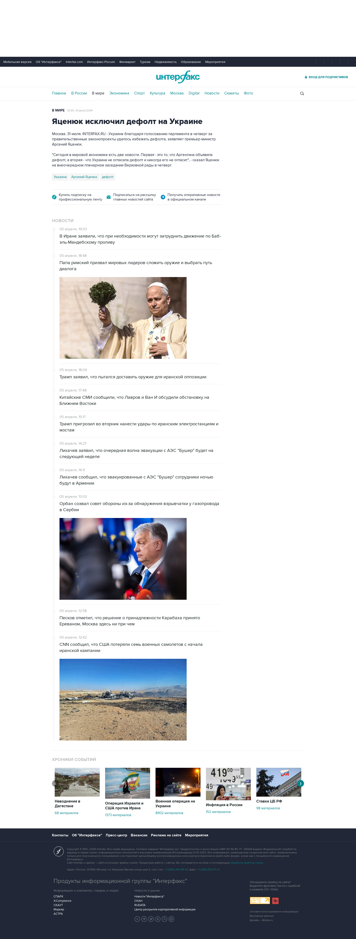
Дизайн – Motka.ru (261, 920)
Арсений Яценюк (84, 177)
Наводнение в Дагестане (67, 803)
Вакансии (139, 835)
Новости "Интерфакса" (149, 896)
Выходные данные (262, 916)
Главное (59, 93)
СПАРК (58, 896)
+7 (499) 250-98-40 (176, 869)
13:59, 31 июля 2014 (79, 110)
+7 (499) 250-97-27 (208, 869)
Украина (60, 177)
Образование (191, 62)
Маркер (59, 909)
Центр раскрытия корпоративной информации (164, 909)
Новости (212, 93)
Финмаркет (127, 62)
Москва (177, 93)
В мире (98, 93)
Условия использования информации (274, 911)
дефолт (108, 177)
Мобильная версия (17, 62)
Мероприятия (215, 62)
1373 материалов (118, 815)
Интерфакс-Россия (101, 62)
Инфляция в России (224, 805)
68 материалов (66, 813)
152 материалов (218, 812)
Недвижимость (166, 62)
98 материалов (268, 808)
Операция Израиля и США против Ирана (124, 805)
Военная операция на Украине (175, 803)
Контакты (60, 835)
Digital (194, 93)
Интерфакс (178, 77)
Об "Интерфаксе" (49, 62)
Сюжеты (231, 93)
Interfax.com (74, 62)
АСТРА (58, 914)
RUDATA (140, 905)
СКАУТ (58, 905)
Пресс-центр (116, 835)
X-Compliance (62, 901)
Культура (157, 93)
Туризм (145, 62)
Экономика (119, 93)
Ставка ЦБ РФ (269, 801)
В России (79, 93)
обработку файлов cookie (246, 863)
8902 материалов (169, 813)
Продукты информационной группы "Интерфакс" (120, 881)
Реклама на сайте (166, 835)
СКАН (138, 901)
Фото (248, 93)
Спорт (139, 93)
